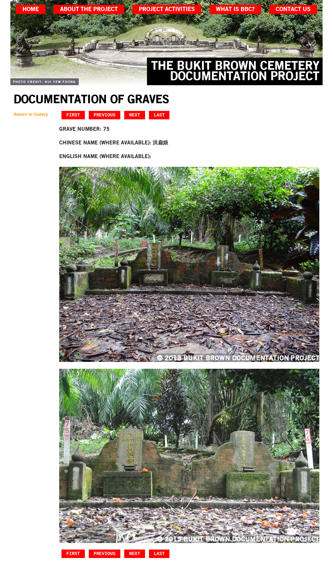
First (73, 115)
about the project (89, 9)
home (30, 9)
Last (159, 115)
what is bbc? (235, 9)
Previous (104, 115)
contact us (293, 9)
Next (134, 115)
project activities (167, 9)
